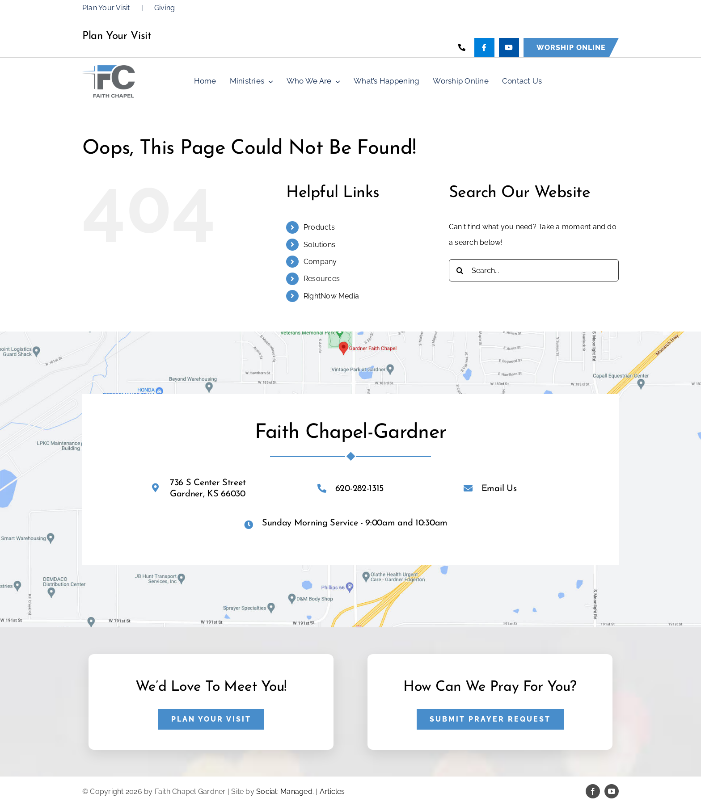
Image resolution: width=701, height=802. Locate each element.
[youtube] (611, 791)
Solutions (319, 244)
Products (319, 227)
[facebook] (593, 791)
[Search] (460, 270)
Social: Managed (284, 791)
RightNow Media (331, 296)
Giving (164, 8)
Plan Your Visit (106, 8)
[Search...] (534, 270)
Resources (322, 278)
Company (320, 261)
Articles (332, 791)
